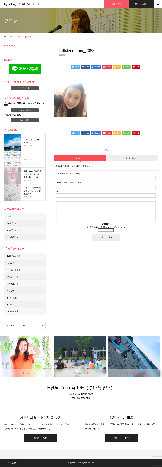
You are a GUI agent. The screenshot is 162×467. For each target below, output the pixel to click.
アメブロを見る (25, 88)
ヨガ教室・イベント (15, 284)
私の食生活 (12, 304)
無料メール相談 (121, 438)
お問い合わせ (40, 438)
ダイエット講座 (13, 270)
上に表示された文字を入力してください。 (106, 227)
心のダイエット (13, 230)
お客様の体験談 (13, 256)
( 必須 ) (68, 173)
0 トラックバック (132, 158)
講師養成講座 (13, 311)
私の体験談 (12, 297)
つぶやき (11, 263)
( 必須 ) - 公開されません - (69, 182)
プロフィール (13, 277)
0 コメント (80, 158)
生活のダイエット (14, 237)
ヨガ (9, 216)
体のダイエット (13, 223)
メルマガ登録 (25, 110)
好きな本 (11, 291)
